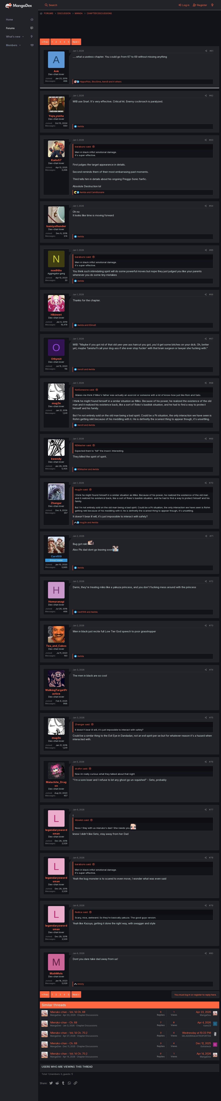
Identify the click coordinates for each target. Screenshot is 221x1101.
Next (75, 41)
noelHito (56, 270)
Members (11, 45)
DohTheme (186, 1096)
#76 (211, 761)
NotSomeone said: (84, 389)
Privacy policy (124, 1094)
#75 (211, 717)
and (92, 192)
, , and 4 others (101, 81)
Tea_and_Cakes (56, 645)
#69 (211, 438)
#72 (211, 581)
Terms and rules (104, 1094)
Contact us (85, 1094)
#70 (211, 483)
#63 (211, 140)
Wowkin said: (82, 820)
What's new (13, 36)
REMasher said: (83, 445)
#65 (211, 250)
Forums (10, 28)
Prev (46, 41)
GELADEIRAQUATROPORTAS (196, 1036)
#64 (211, 206)
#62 (211, 95)
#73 (211, 625)
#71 (211, 536)
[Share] (206, 51)
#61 (211, 51)
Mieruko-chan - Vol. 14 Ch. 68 (67, 1012)
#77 (211, 809)
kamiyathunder (56, 226)
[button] (23, 36)
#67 (211, 338)
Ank (56, 71)
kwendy (56, 458)
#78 (211, 857)
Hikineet (56, 314)
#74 (211, 669)
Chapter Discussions (87, 1015)
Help (138, 1094)
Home (9, 19)
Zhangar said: (82, 724)
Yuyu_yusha (56, 116)
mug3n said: (81, 489)
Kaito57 (56, 160)
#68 (211, 383)
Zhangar (56, 503)
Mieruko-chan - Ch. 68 (63, 1022)
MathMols (56, 973)
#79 (211, 905)
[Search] (51, 5)
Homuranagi (56, 601)
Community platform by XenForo (190, 1093)
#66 (211, 294)
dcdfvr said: (81, 768)
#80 (211, 953)
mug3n (56, 403)
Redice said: (81, 912)
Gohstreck (205, 1046)
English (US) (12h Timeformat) (58, 1094)
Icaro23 (207, 1025)
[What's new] (212, 5)
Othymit (56, 358)
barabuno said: (83, 146)
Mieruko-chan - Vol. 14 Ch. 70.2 (68, 1032)
